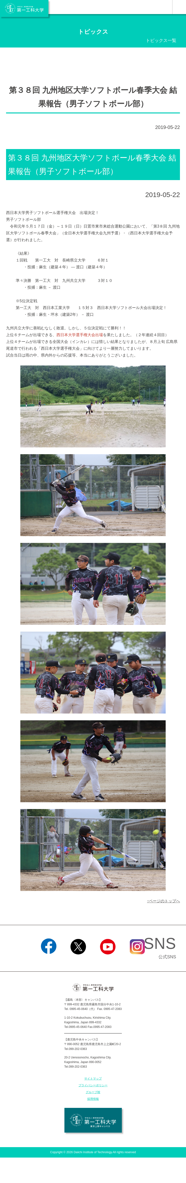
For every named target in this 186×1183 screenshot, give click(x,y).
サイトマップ (93, 1078)
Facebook (48, 960)
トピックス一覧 (161, 40)
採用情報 (93, 1099)
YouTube (107, 960)
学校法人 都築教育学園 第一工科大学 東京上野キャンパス (93, 1120)
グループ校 (93, 1092)
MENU (179, 7)
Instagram (137, 960)
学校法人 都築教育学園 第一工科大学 (24, 8)
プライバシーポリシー (93, 1085)
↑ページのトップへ (163, 901)
